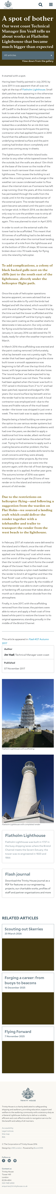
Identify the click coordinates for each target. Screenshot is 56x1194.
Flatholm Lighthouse (33, 90)
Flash (32, 639)
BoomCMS (38, 1148)
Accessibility (7, 1128)
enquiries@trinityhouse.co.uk (14, 1186)
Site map (6, 1134)
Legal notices (7, 1131)
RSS (3, 1137)
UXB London (16, 1148)
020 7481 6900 (8, 1183)
